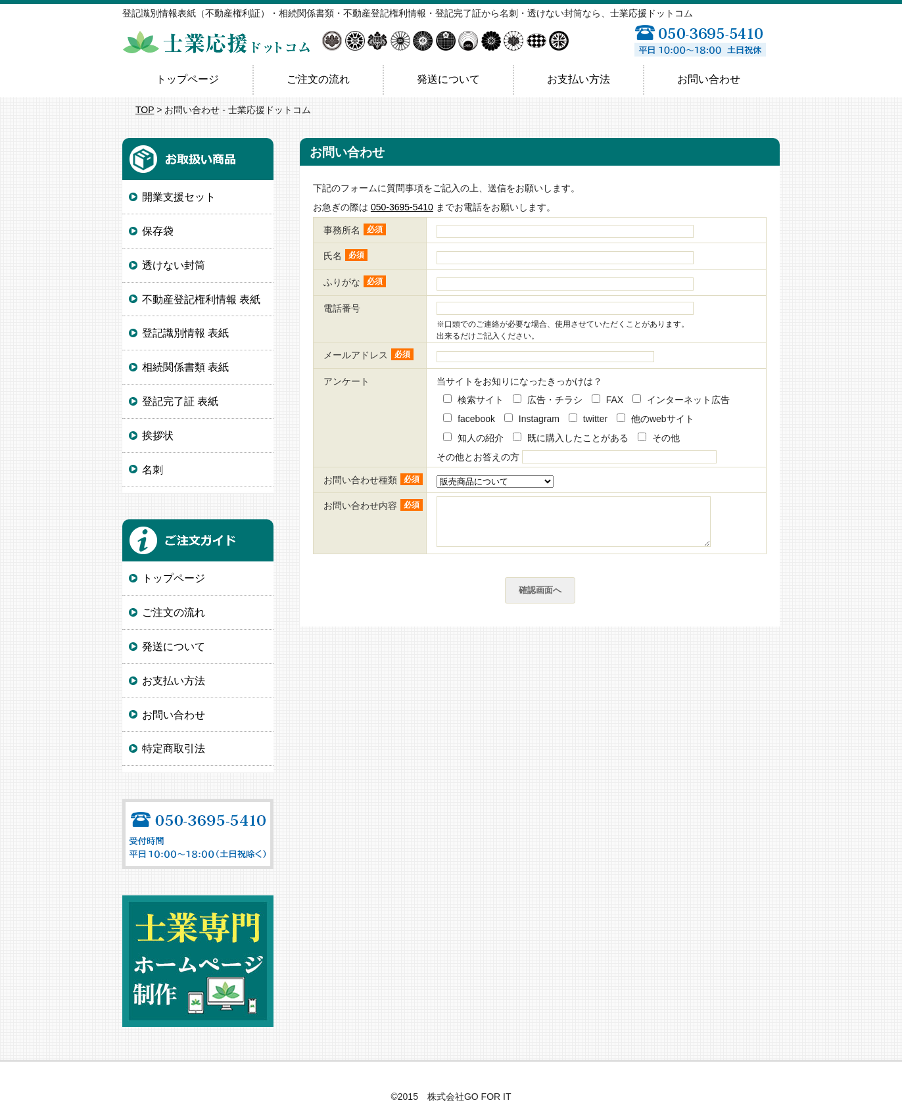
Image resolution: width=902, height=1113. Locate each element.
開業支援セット (179, 196)
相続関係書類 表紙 (185, 367)
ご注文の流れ (318, 79)
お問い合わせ (708, 79)
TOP (144, 110)
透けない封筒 (173, 265)
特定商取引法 (173, 748)
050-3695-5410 (402, 207)
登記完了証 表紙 (180, 401)
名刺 (152, 469)
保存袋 (158, 231)
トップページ (187, 79)
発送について (448, 79)
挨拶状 (158, 435)
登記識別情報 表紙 (185, 333)
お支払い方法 (578, 79)
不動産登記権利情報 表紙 (201, 299)
